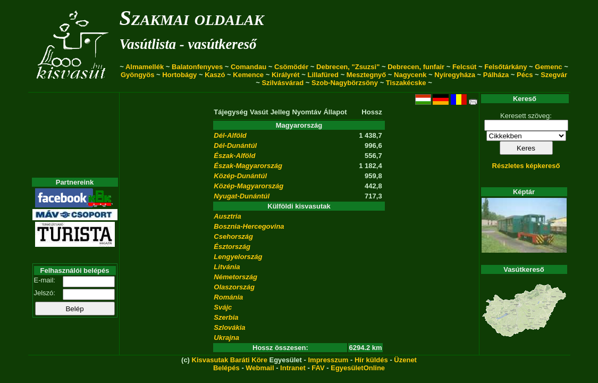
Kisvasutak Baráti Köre (229, 360)
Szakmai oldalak (192, 18)
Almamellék (144, 67)
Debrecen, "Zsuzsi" (348, 67)
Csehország (233, 236)
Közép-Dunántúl (240, 176)
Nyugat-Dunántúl (241, 196)
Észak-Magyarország (248, 166)
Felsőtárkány (505, 67)
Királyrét (286, 75)
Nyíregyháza (454, 75)
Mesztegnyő (366, 75)
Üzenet (405, 360)
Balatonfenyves (197, 67)
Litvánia (227, 267)
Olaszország (234, 287)
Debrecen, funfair (416, 67)
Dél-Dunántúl (235, 145)
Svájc (223, 307)
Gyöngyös (138, 75)
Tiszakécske (406, 83)
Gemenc (548, 67)
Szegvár (554, 75)
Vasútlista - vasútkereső (188, 44)
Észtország (232, 247)
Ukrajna (226, 338)
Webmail (260, 368)
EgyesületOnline (358, 368)
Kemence (248, 75)
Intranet (293, 368)
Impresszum (328, 360)
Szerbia (226, 317)
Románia (228, 297)
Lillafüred (323, 75)
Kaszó (215, 75)
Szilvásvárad (283, 83)
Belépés (226, 368)
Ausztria (227, 216)
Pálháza (496, 75)
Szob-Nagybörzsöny (344, 83)
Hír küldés (371, 360)
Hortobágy (179, 75)
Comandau (248, 67)
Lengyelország (238, 257)
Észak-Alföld (234, 156)
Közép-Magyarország (248, 186)
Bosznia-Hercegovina (249, 226)
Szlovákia (229, 327)
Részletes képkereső (526, 166)
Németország (235, 277)
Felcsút (464, 67)
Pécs (525, 75)
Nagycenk (410, 75)
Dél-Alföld (230, 135)
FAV (317, 368)
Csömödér (291, 67)
